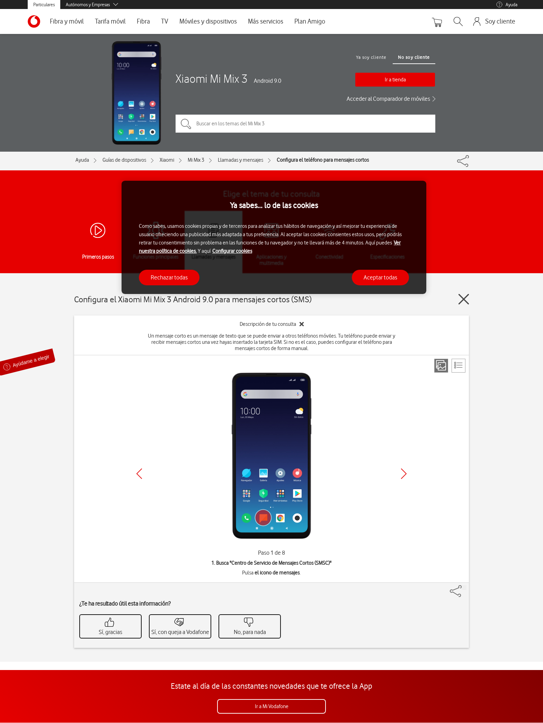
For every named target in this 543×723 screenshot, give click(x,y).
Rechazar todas (169, 277)
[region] (274, 237)
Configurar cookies (232, 251)
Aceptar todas (380, 277)
